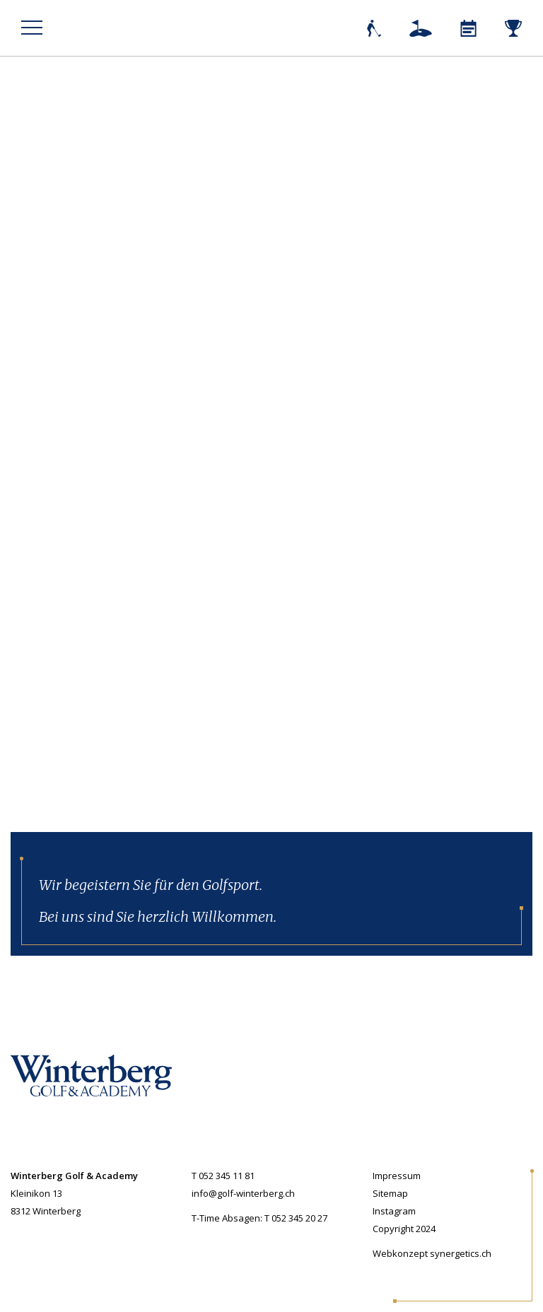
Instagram (394, 1211)
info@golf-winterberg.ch (243, 1193)
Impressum (397, 1175)
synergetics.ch (460, 1253)
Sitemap (390, 1193)
